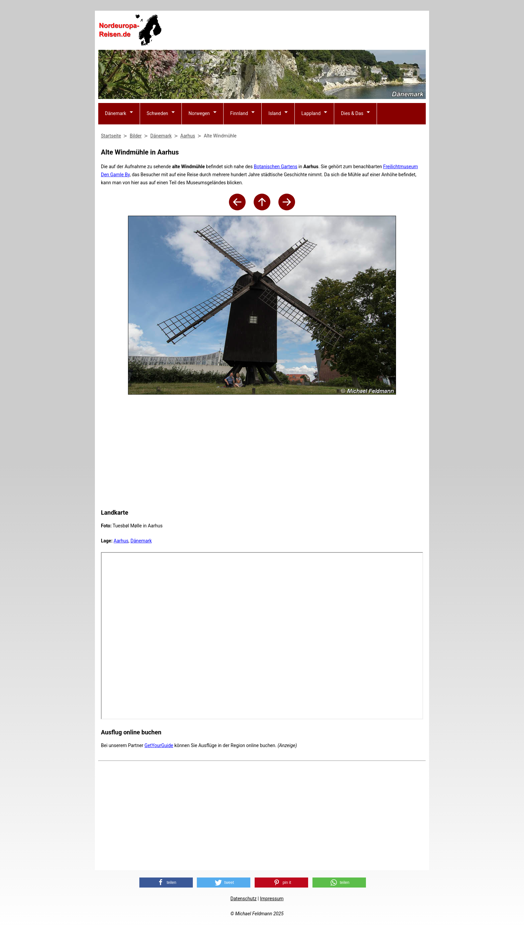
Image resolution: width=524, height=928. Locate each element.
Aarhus (121, 540)
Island (274, 113)
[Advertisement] (304, 30)
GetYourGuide (158, 745)
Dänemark (115, 113)
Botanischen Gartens (275, 166)
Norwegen (199, 113)
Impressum (271, 898)
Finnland (239, 113)
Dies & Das (352, 113)
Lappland (311, 113)
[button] (166, 883)
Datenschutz (244, 898)
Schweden (157, 113)
